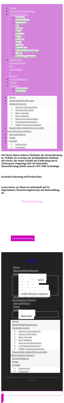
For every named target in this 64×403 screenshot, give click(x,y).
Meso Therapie (19, 33)
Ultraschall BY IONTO (24, 110)
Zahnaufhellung (18, 79)
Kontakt (14, 85)
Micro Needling (19, 38)
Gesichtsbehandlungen (21, 100)
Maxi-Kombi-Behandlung (21, 45)
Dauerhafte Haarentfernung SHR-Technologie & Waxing (17, 68)
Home (12, 97)
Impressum (20, 91)
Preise (12, 137)
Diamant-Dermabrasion (22, 19)
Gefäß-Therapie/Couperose (25, 55)
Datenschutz (21, 89)
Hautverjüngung (18, 14)
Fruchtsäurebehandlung (27, 51)
